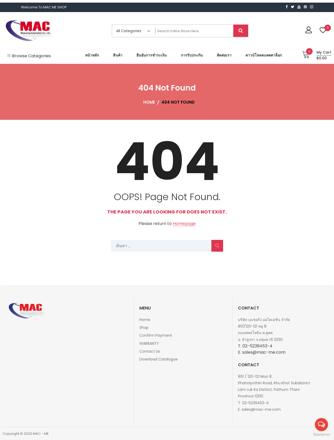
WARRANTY (149, 343)
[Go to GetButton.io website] (321, 434)
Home (144, 319)
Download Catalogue (158, 359)
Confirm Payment (155, 335)
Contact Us (149, 351)
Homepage (184, 224)
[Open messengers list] (321, 424)
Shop (143, 327)
